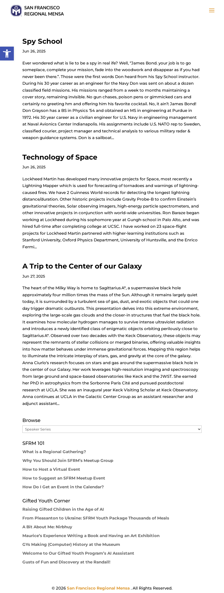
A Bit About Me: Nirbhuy (47, 526)
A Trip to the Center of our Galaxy (82, 266)
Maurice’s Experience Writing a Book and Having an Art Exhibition (91, 535)
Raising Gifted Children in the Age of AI (63, 509)
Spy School (42, 41)
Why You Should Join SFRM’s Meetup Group (67, 460)
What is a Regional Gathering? (54, 451)
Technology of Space (59, 157)
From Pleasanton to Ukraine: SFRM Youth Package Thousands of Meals (95, 518)
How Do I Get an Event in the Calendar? (63, 486)
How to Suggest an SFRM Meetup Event (63, 478)
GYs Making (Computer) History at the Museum (71, 544)
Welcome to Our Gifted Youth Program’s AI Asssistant (78, 553)
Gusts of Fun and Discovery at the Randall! (66, 561)
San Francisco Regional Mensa (99, 588)
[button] (7, 53)
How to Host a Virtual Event (51, 469)
